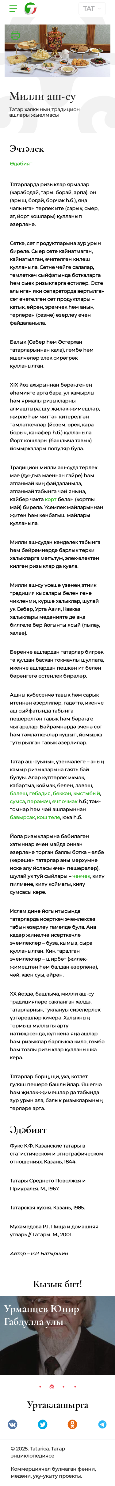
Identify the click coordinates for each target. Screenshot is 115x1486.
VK (12, 1424)
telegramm (102, 1424)
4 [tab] (75, 1386)
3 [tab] (63, 1386)
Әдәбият (21, 164)
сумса (17, 801)
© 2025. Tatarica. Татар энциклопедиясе (38, 1452)
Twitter (43, 1424)
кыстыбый (86, 793)
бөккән (62, 793)
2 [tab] (51, 1386)
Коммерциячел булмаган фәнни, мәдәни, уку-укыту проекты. (53, 1472)
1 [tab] (40, 1386)
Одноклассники (72, 1424)
